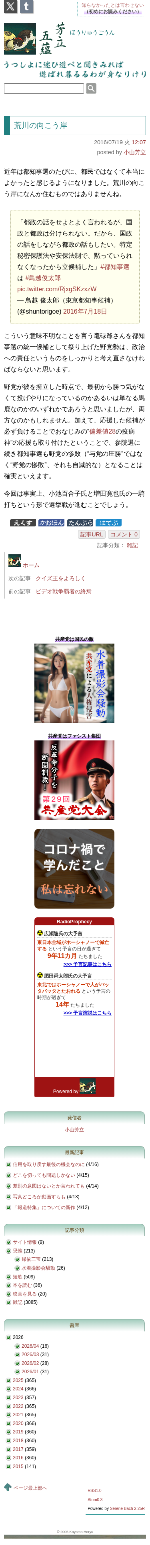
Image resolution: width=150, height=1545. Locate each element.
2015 (18, 1466)
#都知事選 (115, 266)
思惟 (17, 1251)
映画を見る (25, 1294)
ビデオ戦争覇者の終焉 (64, 591)
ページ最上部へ (30, 1488)
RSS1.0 (94, 1490)
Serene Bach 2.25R (127, 1508)
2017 (18, 1449)
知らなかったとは (113, 5)
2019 (18, 1432)
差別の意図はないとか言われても (49, 1186)
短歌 (17, 1277)
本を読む (22, 1285)
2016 (18, 1458)
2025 (18, 1380)
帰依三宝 (31, 1259)
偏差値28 (102, 431)
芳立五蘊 (29, 33)
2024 (18, 1389)
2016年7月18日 (85, 311)
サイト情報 (25, 1242)
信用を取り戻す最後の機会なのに (49, 1164)
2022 (18, 1406)
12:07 (139, 142)
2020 (18, 1423)
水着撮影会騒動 (38, 1268)
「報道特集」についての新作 (44, 1207)
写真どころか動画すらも (39, 1196)
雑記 (132, 545)
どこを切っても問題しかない (44, 1175)
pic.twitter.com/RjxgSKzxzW (56, 289)
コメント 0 (124, 534)
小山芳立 (135, 152)
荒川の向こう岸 (40, 125)
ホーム (24, 565)
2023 (18, 1397)
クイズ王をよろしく (61, 578)
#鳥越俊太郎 (43, 278)
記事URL (91, 534)
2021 (18, 1414)
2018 (18, 1440)
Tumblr (26, 4)
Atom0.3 (95, 1500)
